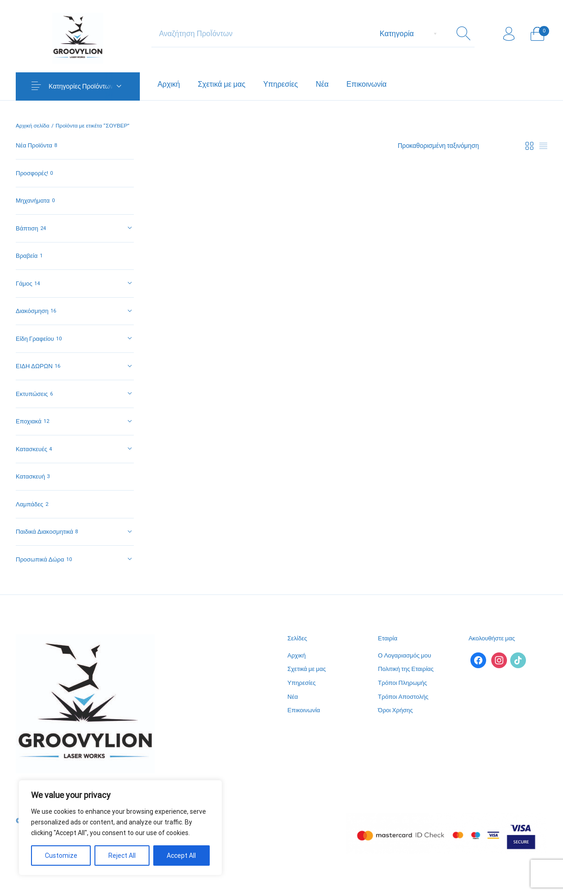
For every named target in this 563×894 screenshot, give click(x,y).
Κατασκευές (31, 449)
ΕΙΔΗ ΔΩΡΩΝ (34, 366)
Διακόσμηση (32, 310)
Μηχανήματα (33, 200)
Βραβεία (27, 255)
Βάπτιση (27, 228)
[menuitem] (169, 84)
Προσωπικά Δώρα (40, 559)
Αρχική (297, 655)
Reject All (122, 855)
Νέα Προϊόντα (34, 145)
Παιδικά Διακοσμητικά (44, 531)
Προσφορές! (32, 173)
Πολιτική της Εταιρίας (405, 668)
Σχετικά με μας (307, 668)
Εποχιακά (28, 421)
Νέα (293, 696)
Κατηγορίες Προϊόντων (81, 86)
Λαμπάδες (29, 504)
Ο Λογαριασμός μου (404, 655)
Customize (61, 855)
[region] (120, 827)
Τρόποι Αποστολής (403, 696)
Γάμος (24, 283)
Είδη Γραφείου (35, 338)
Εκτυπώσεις (32, 393)
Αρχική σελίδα (33, 125)
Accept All (181, 855)
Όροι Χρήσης (395, 710)
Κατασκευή (30, 476)
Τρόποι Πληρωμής (402, 682)
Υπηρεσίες (302, 682)
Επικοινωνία (304, 710)
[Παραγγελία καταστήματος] (457, 146)
